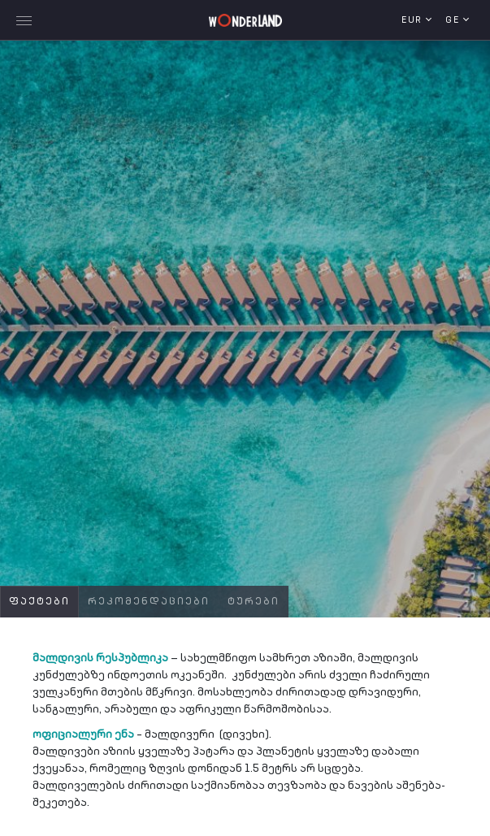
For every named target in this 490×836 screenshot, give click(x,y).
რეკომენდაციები (149, 602)
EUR (413, 20)
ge (454, 20)
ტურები (254, 602)
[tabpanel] (245, 324)
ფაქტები (39, 602)
